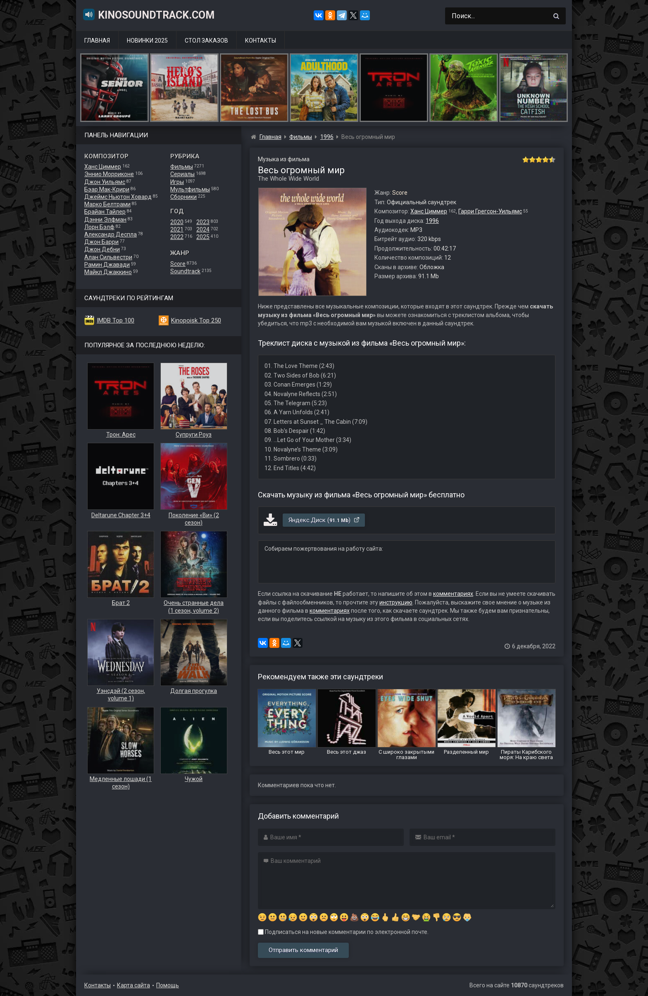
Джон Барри (101, 242)
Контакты (260, 40)
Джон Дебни (102, 249)
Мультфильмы (190, 189)
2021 (176, 229)
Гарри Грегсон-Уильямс (490, 211)
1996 (432, 220)
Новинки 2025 (147, 40)
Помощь (167, 985)
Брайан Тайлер (105, 211)
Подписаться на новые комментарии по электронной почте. (343, 932)
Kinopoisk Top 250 (196, 320)
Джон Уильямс (104, 182)
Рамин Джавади (107, 264)
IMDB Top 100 (115, 320)
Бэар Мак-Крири (106, 189)
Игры (177, 182)
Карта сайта (133, 985)
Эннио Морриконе (109, 174)
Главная (97, 40)
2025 (203, 237)
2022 (176, 237)
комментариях (453, 593)
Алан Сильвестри (108, 257)
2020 (176, 222)
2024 (203, 229)
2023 (203, 222)
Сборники (183, 196)
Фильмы (181, 166)
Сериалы (182, 174)
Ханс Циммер (102, 166)
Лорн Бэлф (99, 227)
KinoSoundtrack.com (148, 14)
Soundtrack (185, 271)
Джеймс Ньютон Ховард (118, 196)
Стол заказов (206, 40)
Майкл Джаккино (108, 272)
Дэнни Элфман (105, 219)
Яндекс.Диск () (324, 520)
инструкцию (395, 602)
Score (178, 263)
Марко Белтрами (107, 204)
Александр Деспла (110, 234)
